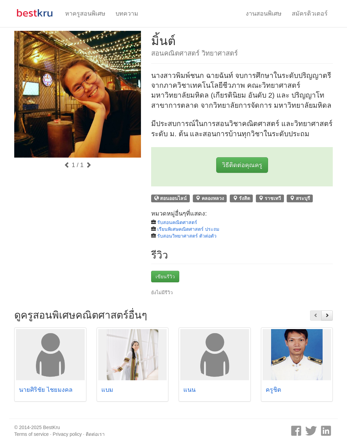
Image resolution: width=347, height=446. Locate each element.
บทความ (127, 13)
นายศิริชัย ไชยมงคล (46, 389)
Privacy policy (67, 434)
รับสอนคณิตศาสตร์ (177, 222)
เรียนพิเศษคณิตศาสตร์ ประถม (188, 229)
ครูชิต (273, 389)
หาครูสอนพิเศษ (85, 13)
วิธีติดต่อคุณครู (242, 165)
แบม (107, 389)
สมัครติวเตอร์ (310, 13)
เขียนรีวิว (165, 276)
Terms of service (31, 434)
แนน (189, 389)
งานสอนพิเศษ (264, 13)
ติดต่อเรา (95, 434)
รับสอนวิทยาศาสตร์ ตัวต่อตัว (187, 236)
